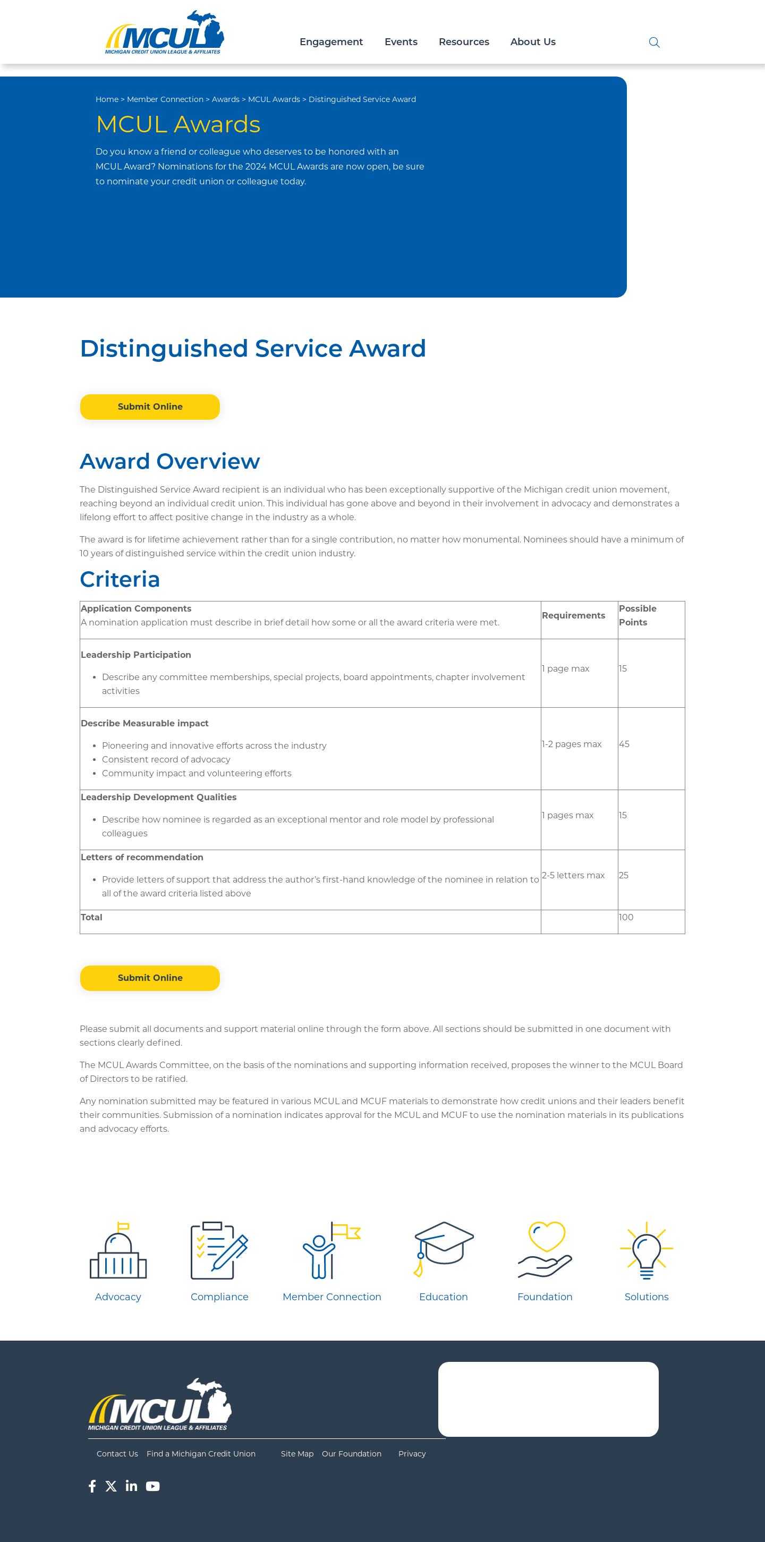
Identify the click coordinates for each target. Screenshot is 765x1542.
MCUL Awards (274, 99)
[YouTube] (153, 1486)
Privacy (412, 1454)
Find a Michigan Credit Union (201, 1454)
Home (107, 99)
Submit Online (150, 407)
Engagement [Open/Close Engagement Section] (331, 43)
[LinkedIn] (131, 1486)
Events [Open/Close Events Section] (401, 43)
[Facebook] (92, 1486)
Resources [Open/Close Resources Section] (464, 43)
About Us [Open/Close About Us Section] (533, 43)
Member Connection (165, 99)
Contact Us (117, 1454)
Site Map (297, 1454)
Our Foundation (351, 1454)
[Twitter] (111, 1486)
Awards (226, 99)
